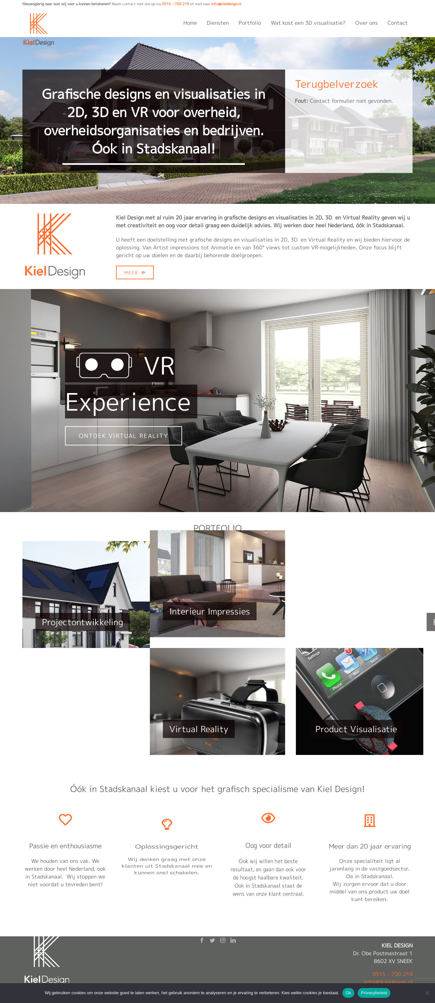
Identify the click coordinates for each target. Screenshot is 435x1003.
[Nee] (427, 993)
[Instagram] (222, 940)
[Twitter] (212, 940)
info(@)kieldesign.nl (388, 981)
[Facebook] (201, 940)
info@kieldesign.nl (226, 4)
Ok (348, 992)
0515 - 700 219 (175, 4)
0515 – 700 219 (393, 974)
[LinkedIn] (233, 940)
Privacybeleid (374, 992)
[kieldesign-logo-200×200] (54, 216)
